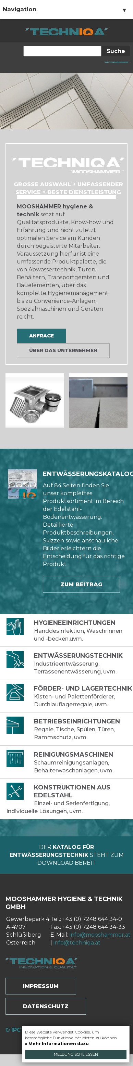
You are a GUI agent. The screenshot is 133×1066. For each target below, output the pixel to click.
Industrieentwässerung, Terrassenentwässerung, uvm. (70, 663)
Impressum (41, 986)
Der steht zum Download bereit (67, 855)
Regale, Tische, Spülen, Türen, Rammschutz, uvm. (70, 729)
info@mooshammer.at (100, 935)
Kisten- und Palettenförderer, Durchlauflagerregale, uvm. (70, 696)
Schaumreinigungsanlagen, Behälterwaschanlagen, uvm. (70, 762)
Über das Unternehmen (63, 350)
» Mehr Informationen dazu (57, 1043)
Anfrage (41, 336)
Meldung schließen (76, 1054)
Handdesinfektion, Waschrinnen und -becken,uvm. (70, 630)
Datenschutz (46, 1006)
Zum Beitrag (81, 584)
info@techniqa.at (76, 942)
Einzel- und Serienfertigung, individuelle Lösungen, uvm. (70, 799)
